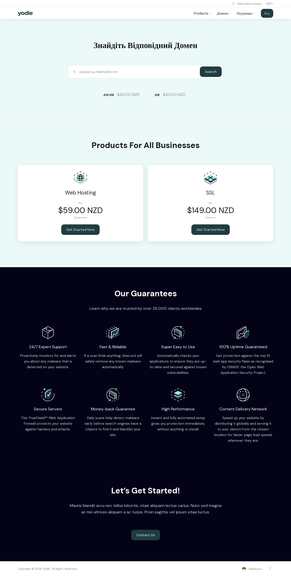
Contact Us (145, 535)
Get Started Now (80, 229)
